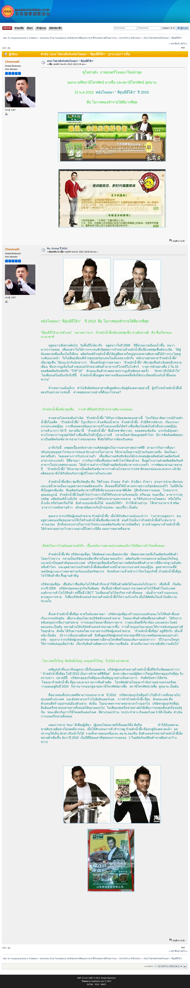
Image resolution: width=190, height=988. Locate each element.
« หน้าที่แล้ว (174, 43)
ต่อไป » (184, 43)
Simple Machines (108, 978)
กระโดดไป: (148, 966)
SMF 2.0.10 (82, 978)
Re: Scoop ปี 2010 (57, 248)
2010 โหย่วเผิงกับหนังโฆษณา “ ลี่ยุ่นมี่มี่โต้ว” (70, 61)
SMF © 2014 (94, 978)
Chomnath (12, 61)
